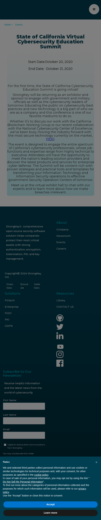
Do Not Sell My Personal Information (23, 481)
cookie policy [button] (41, 474)
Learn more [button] (50, 512)
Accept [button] (50, 504)
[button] (96, 462)
